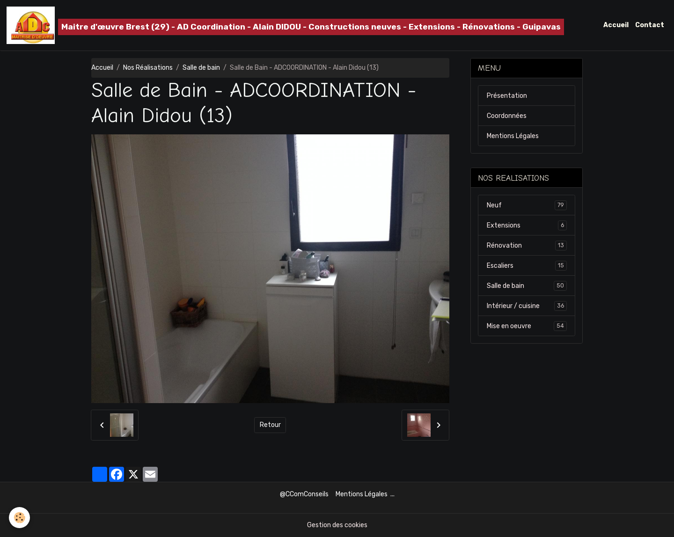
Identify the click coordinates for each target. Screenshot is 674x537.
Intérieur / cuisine (527, 305)
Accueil (616, 25)
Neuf (527, 205)
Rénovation (527, 245)
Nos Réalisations (148, 68)
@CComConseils (304, 494)
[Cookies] (19, 517)
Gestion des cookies (337, 525)
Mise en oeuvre (527, 326)
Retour (270, 425)
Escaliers (527, 265)
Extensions (527, 225)
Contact (649, 25)
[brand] (285, 25)
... (392, 494)
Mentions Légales (513, 136)
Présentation (507, 96)
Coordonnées (507, 116)
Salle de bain (201, 68)
